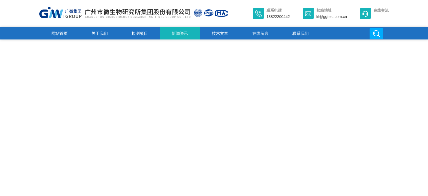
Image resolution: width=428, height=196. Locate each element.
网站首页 (59, 33)
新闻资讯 (180, 33)
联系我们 (300, 33)
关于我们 (99, 33)
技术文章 (220, 33)
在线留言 (260, 33)
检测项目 (140, 33)
